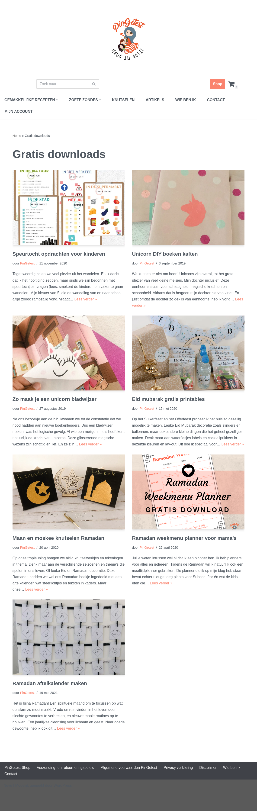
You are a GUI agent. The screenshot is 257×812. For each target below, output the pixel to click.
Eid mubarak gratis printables (168, 400)
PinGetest (27, 263)
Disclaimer (208, 769)
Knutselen (123, 100)
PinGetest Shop (17, 769)
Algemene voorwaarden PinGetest (129, 769)
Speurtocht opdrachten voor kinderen (59, 254)
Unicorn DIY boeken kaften (165, 254)
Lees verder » (85, 299)
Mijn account (18, 111)
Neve (7, 787)
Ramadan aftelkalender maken (50, 684)
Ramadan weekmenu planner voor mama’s (184, 538)
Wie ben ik (186, 100)
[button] (57, 100)
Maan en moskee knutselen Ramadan (59, 538)
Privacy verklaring (178, 769)
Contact (216, 100)
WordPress (63, 787)
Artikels (155, 100)
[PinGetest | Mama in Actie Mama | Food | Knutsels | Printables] (128, 39)
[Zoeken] (62, 84)
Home (17, 136)
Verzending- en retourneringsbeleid (66, 769)
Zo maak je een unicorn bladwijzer (55, 400)
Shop (217, 84)
